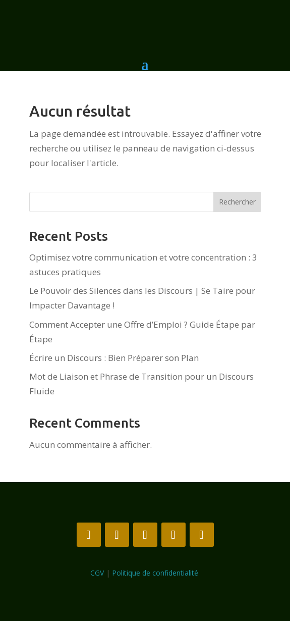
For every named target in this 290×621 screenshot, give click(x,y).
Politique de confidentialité (156, 573)
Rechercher (237, 201)
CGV (97, 573)
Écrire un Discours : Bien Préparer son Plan (114, 358)
